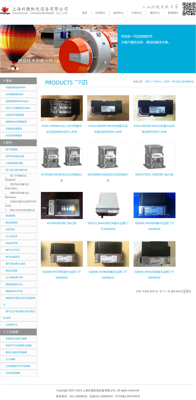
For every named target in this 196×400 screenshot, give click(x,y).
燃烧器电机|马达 (13, 284)
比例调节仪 (10, 324)
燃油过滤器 (10, 270)
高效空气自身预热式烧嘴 (17, 345)
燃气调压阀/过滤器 (14, 263)
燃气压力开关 (11, 250)
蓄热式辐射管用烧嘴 (15, 352)
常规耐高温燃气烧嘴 (15, 338)
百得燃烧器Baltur (13, 94)
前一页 (158, 291)
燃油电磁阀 (10, 222)
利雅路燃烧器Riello (14, 87)
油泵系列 (9, 229)
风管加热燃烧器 (12, 135)
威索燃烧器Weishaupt (16, 101)
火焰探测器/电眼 (13, 163)
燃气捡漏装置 (11, 256)
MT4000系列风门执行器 (61, 223)
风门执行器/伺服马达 (15, 170)
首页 (84, 12)
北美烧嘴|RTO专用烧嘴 (16, 366)
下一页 (166, 291)
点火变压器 (10, 236)
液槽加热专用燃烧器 (15, 121)
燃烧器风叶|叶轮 (13, 291)
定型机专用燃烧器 (13, 115)
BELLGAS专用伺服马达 (20, 210)
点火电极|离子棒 (13, 277)
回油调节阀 (10, 243)
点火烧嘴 (9, 359)
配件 (9, 142)
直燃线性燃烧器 (12, 128)
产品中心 (157, 81)
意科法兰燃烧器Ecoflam (17, 108)
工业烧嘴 (12, 332)
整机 (9, 80)
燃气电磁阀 (10, 149)
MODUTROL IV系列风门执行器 (154, 174)
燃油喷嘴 (9, 215)
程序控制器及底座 (13, 156)
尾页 (173, 291)
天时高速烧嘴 (11, 373)
